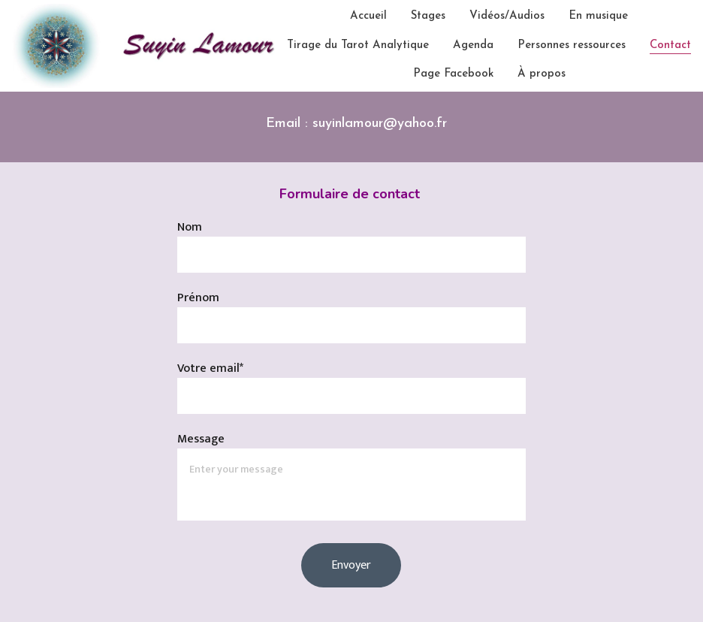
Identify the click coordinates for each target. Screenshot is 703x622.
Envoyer (351, 565)
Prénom (198, 298)
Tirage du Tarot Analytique (358, 45)
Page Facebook (453, 74)
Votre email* (210, 368)
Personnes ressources (571, 45)
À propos (541, 74)
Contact (670, 45)
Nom (189, 227)
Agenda (473, 45)
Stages (428, 16)
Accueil (368, 16)
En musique (598, 16)
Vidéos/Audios (507, 16)
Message (201, 439)
